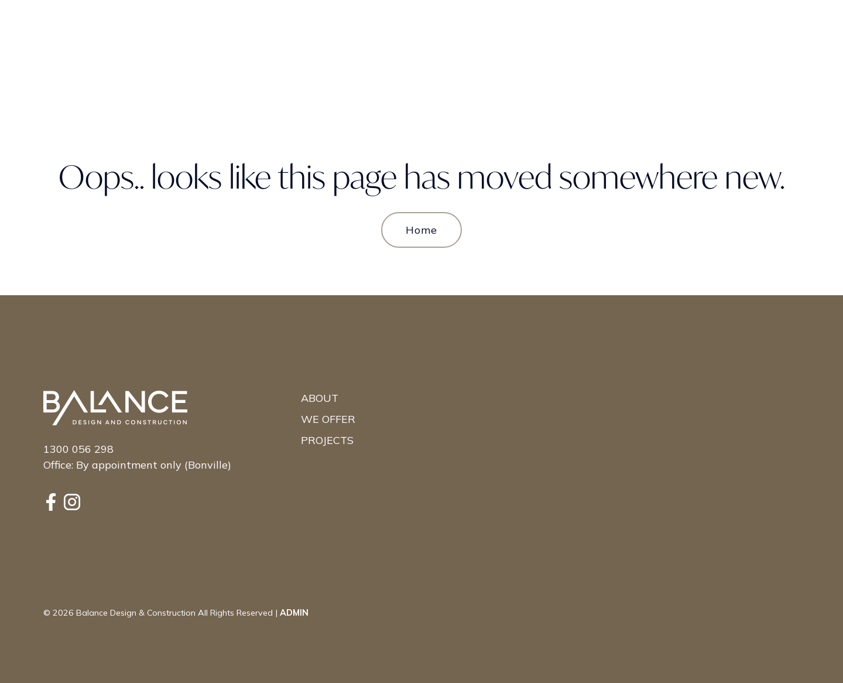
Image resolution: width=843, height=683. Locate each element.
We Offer (328, 419)
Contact (751, 25)
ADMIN (294, 612)
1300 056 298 (78, 449)
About (319, 398)
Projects (327, 440)
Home (421, 230)
